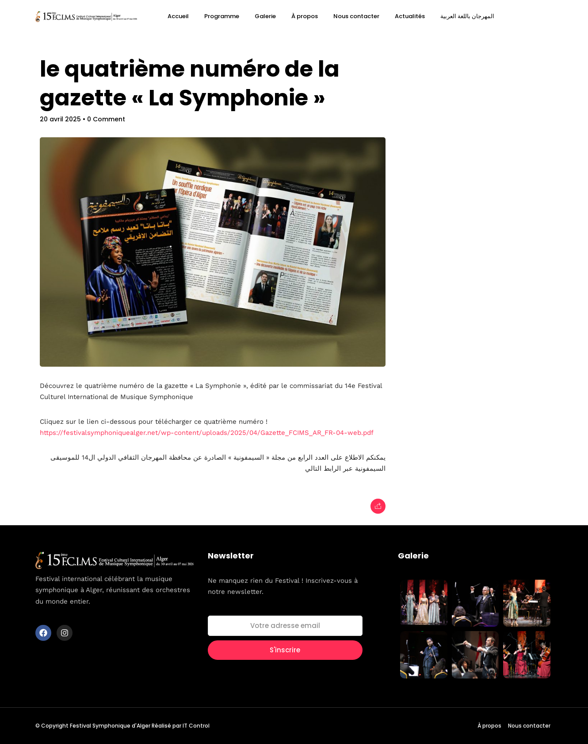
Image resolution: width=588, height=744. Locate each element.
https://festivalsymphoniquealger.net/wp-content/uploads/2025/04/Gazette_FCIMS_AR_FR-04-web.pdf (207, 433)
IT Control (196, 725)
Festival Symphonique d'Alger (110, 725)
